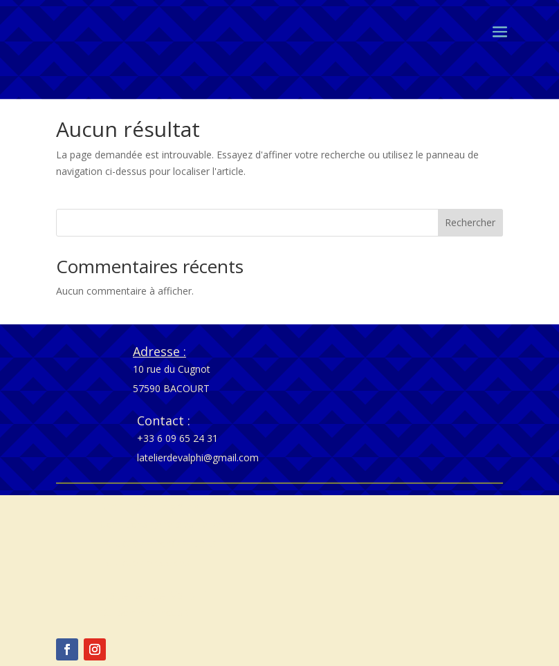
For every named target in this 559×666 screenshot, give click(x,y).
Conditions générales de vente (167, 523)
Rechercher (470, 222)
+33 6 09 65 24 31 (177, 438)
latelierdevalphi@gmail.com (198, 457)
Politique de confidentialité (159, 543)
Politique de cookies (145, 562)
